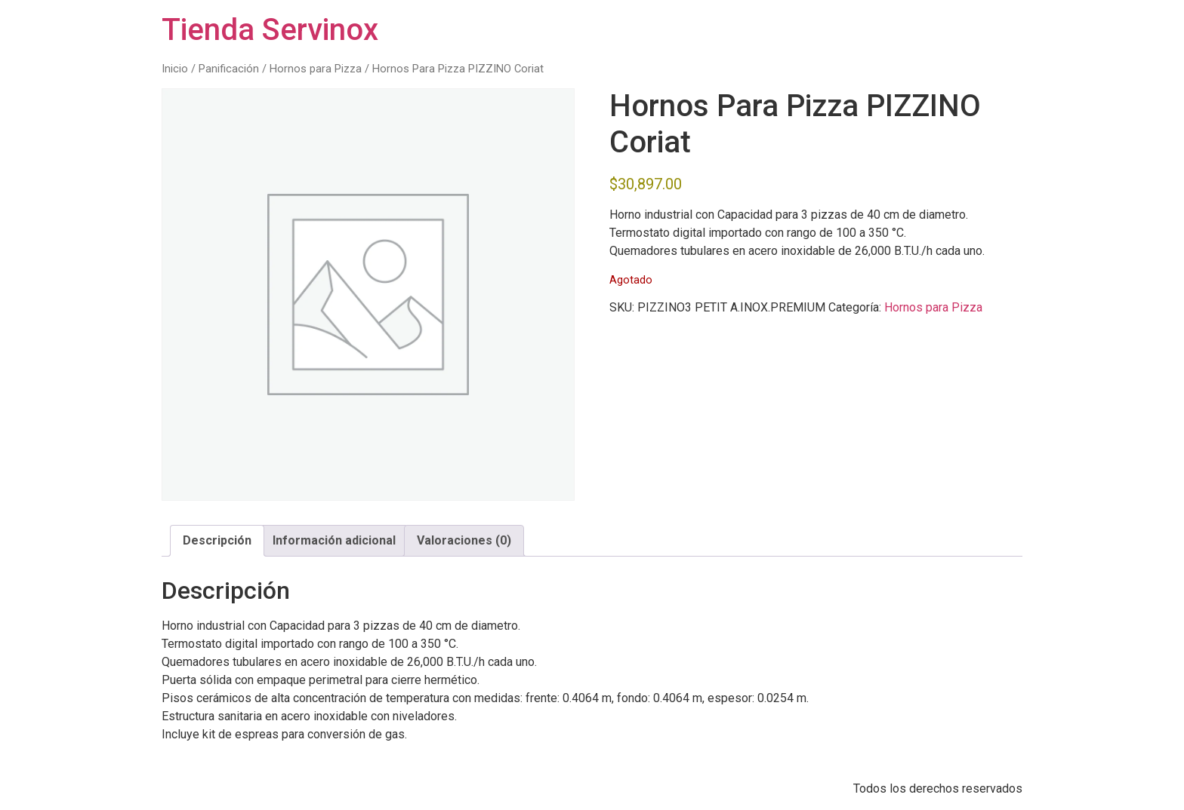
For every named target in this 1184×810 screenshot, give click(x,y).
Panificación (229, 68)
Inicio (175, 68)
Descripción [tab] (217, 540)
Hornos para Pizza (316, 68)
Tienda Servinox (270, 30)
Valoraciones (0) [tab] (464, 540)
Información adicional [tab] (334, 540)
